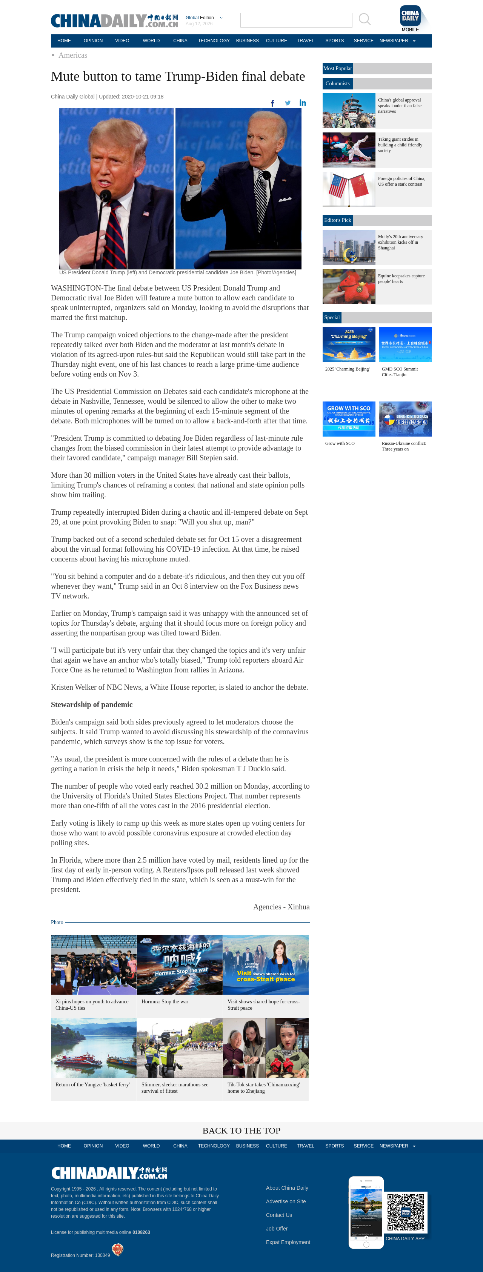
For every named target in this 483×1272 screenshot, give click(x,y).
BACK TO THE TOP (242, 1130)
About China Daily (287, 1188)
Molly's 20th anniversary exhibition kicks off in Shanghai (400, 242)
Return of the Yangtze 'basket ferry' (92, 1084)
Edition (200, 17)
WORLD (151, 40)
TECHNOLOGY (214, 40)
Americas (73, 55)
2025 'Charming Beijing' (347, 369)
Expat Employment (288, 1242)
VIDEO (122, 40)
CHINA (180, 40)
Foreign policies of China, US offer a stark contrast (401, 181)
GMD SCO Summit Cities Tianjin (400, 371)
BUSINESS (247, 40)
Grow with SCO (340, 443)
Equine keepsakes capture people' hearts (401, 278)
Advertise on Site (286, 1201)
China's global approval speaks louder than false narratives (399, 105)
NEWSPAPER (393, 40)
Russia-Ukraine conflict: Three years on (404, 446)
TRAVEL (305, 40)
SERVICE (364, 40)
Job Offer (277, 1229)
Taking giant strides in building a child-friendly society (400, 145)
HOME (64, 40)
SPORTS (334, 40)
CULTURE (276, 40)
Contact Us (279, 1215)
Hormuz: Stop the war (165, 1001)
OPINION (93, 40)
